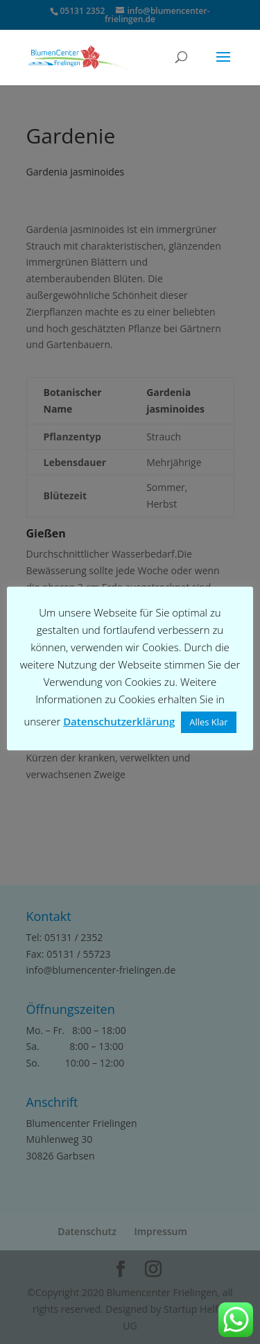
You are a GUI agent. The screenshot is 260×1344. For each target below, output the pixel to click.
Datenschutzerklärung (119, 721)
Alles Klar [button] (208, 722)
